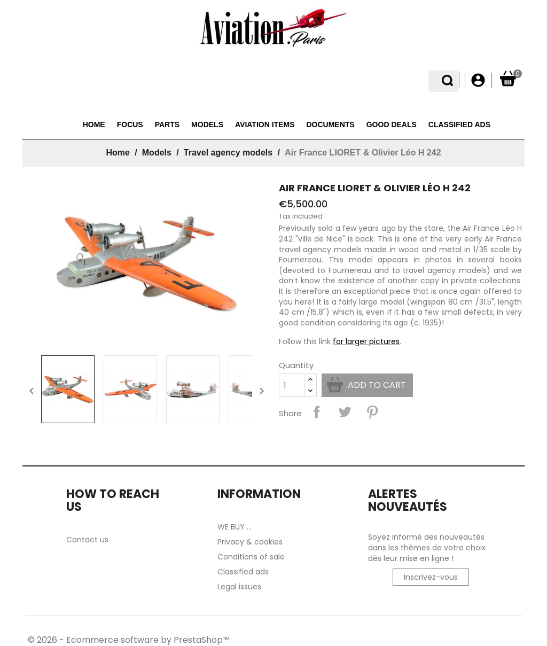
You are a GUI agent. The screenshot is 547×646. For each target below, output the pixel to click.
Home (94, 124)
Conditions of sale (251, 556)
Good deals (391, 124)
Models (207, 124)
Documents (330, 124)
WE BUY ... (234, 527)
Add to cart (377, 385)
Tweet (344, 412)
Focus (130, 124)
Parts (167, 124)
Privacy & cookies (250, 541)
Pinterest (372, 412)
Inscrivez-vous (431, 577)
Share (316, 412)
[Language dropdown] (451, 81)
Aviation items (264, 124)
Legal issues (239, 586)
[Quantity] (291, 385)
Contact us (87, 539)
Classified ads (459, 124)
